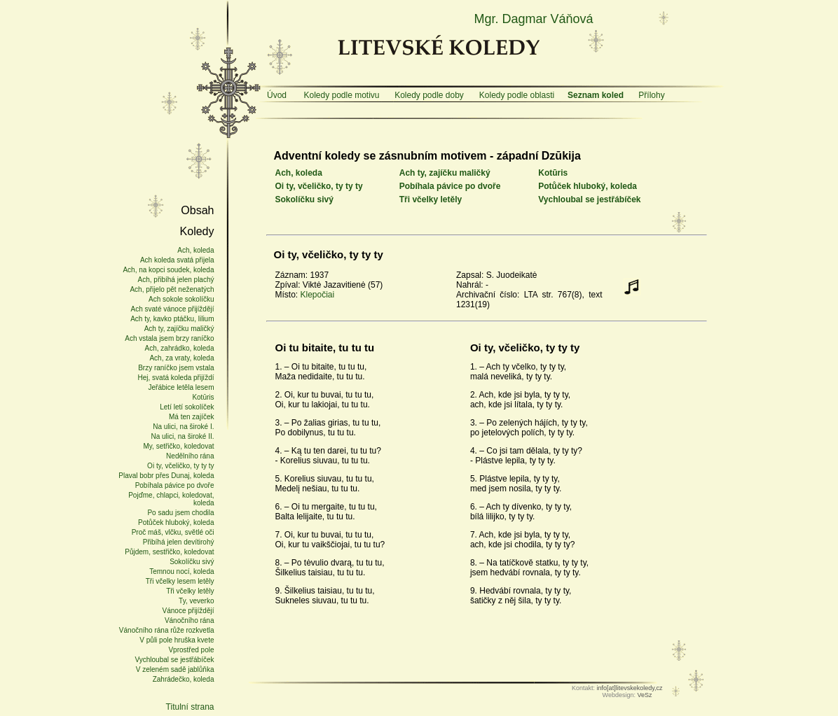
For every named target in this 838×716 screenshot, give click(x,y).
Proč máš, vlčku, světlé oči (173, 532)
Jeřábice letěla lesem (181, 387)
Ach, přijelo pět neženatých (172, 289)
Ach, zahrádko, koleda (179, 348)
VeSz (644, 695)
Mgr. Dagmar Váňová (533, 19)
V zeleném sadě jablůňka (175, 669)
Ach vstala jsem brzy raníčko (169, 338)
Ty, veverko (196, 601)
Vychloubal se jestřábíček (589, 199)
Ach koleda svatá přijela (177, 260)
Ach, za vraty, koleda (181, 358)
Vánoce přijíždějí (188, 611)
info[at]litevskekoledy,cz (630, 688)
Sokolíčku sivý (304, 199)
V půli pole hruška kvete (176, 640)
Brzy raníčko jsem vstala (176, 368)
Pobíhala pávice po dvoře (450, 186)
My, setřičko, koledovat (179, 446)
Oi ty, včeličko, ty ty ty (319, 186)
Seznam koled (596, 95)
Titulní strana (190, 707)
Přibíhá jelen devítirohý (178, 542)
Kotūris (553, 173)
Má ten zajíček (191, 417)
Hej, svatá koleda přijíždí (176, 377)
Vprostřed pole (191, 650)
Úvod (277, 95)
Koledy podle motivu (341, 95)
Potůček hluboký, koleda (587, 186)
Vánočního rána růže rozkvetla (166, 630)
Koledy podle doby (429, 95)
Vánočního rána (189, 620)
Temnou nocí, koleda (181, 571)
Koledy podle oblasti (516, 95)
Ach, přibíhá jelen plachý (176, 279)
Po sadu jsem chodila (180, 513)
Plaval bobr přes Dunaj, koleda (166, 475)
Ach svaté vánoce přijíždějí (172, 309)
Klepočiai (318, 295)
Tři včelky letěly (430, 199)
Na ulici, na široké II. (182, 436)
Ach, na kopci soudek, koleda (168, 270)
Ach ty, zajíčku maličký (444, 173)
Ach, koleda (298, 173)
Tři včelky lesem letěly (180, 581)
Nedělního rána (190, 456)
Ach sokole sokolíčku (181, 299)
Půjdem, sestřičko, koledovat (169, 552)
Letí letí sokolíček (187, 407)
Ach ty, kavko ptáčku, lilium (172, 319)
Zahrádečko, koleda (183, 679)
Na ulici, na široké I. (183, 426)
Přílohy (651, 95)
